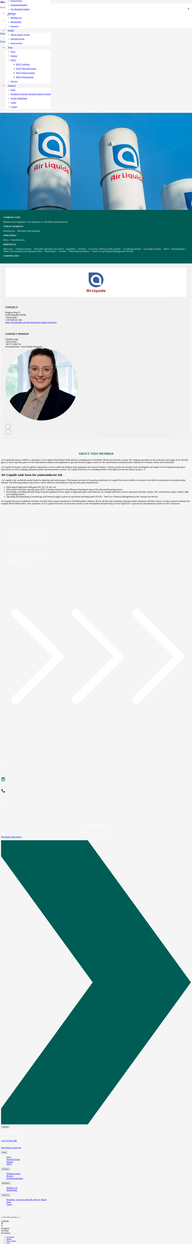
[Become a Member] (96, 763)
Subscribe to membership (18, 560)
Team (8, 1202)
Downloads (10, 1237)
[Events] (96, 779)
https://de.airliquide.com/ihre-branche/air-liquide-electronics (31, 322)
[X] (2, 1223)
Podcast (9, 1162)
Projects (9, 1176)
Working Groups (13, 1174)
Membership (11, 1190)
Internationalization (14, 1178)
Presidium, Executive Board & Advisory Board (26, 1200)
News (8, 1157)
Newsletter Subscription (11, 837)
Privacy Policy (11, 1241)
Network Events (13, 1159)
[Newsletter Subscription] (96, 982)
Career (9, 1204)
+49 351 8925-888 (9, 1141)
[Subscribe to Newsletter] (96, 807)
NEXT (9, 1164)
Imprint (8, 1239)
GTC (8, 1243)
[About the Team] (96, 791)
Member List (11, 1188)
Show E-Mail (11, 317)
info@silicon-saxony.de (11, 1148)
